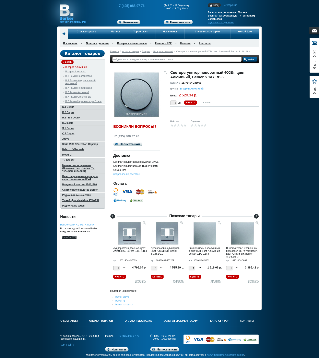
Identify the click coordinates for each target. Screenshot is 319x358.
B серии (146, 51)
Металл (115, 31)
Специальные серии (207, 31)
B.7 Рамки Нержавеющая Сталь (83, 101)
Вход (215, 5)
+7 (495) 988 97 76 (127, 6)
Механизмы (170, 31)
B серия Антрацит (75, 71)
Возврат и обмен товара (132, 43)
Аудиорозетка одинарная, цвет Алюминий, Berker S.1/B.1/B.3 (165, 251)
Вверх (274, 345)
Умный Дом (245, 31)
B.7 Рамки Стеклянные (78, 96)
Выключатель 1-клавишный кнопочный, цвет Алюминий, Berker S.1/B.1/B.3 (205, 251)
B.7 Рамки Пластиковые (78, 87)
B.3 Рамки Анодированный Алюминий (80, 82)
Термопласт (140, 31)
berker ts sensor (124, 304)
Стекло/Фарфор (86, 31)
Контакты (205, 43)
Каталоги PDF (163, 43)
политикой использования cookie (225, 355)
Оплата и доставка (97, 43)
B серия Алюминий (163, 51)
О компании (70, 43)
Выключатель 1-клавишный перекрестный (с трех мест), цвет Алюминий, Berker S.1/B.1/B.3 (242, 252)
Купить (191, 102)
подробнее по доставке (221, 22)
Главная (114, 51)
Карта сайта (67, 344)
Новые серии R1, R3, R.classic (77, 224)
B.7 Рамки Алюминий (77, 92)
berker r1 (120, 300)
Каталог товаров (130, 51)
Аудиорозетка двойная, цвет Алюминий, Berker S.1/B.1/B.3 (130, 249)
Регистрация (230, 5)
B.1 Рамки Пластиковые (78, 76)
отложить (205, 102)
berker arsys (122, 296)
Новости (185, 43)
